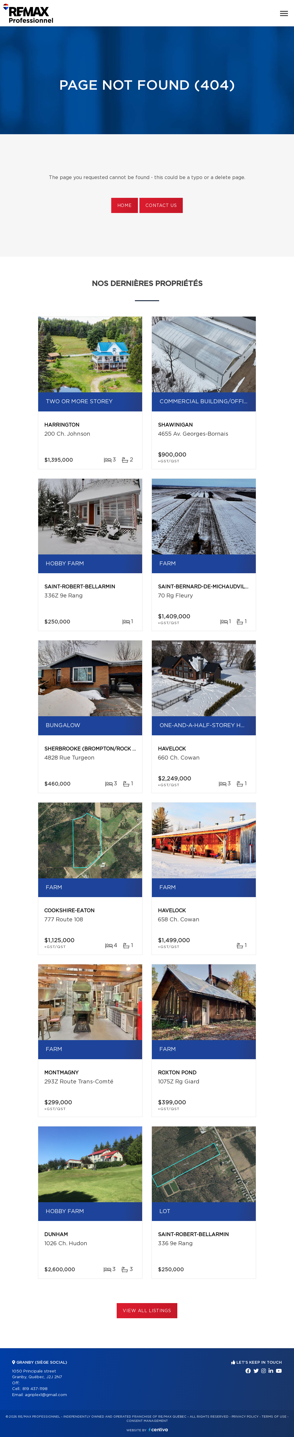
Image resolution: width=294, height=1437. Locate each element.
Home (124, 206)
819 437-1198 (35, 1389)
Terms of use (274, 1416)
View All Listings (147, 1311)
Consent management (147, 1420)
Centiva (158, 1430)
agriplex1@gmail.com (46, 1395)
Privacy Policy (245, 1416)
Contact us (161, 206)
